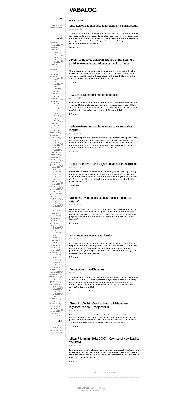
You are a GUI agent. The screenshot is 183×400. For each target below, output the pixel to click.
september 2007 (54, 223)
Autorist (60, 23)
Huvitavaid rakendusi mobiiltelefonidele (93, 94)
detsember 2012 (55, 69)
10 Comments (74, 185)
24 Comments (74, 47)
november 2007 (55, 218)
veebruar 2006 (55, 269)
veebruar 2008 (56, 211)
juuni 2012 (57, 84)
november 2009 (54, 160)
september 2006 (55, 252)
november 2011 (55, 101)
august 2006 (55, 255)
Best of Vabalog (57, 25)
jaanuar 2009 (56, 184)
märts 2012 (57, 91)
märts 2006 (56, 267)
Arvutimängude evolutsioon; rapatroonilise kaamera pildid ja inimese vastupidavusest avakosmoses (101, 61)
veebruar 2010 (56, 152)
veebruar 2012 (56, 94)
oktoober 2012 (56, 74)
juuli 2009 (56, 169)
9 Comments (73, 257)
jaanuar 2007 (56, 243)
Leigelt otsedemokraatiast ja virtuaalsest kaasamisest (102, 164)
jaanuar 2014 (56, 45)
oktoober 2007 (56, 221)
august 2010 (55, 138)
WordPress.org (58, 332)
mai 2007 (57, 233)
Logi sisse (59, 325)
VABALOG (82, 9)
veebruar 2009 (56, 182)
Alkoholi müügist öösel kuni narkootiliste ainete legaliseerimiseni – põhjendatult (98, 305)
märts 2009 (56, 179)
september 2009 (54, 165)
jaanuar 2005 (55, 301)
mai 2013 (57, 57)
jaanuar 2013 (56, 67)
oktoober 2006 (56, 250)
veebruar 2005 (55, 299)
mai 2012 (57, 86)
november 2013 (55, 47)
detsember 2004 (54, 304)
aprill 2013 (57, 60)
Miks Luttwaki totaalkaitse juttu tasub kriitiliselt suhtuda (103, 25)
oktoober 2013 (56, 50)
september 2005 (54, 282)
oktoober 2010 (55, 133)
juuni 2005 (56, 289)
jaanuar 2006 (55, 272)
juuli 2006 (56, 257)
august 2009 (56, 167)
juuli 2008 (56, 199)
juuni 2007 (57, 230)
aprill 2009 (57, 177)
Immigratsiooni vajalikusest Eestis (90, 235)
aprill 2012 (56, 89)
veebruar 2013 (56, 64)
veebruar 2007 (56, 240)
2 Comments (73, 223)
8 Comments (73, 151)
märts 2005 (56, 296)
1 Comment (73, 82)
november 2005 (54, 277)
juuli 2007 (56, 228)
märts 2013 (57, 62)
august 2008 (55, 196)
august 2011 (55, 108)
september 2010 (55, 135)
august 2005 (55, 284)
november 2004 (54, 306)
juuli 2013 (57, 55)
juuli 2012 (57, 81)
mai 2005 (57, 291)
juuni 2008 (56, 201)
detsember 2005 (55, 274)
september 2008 (54, 194)
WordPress (102, 388)
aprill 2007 (56, 235)
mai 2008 (57, 204)
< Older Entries (97, 373)
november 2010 (54, 130)
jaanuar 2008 (56, 213)
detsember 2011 (55, 99)
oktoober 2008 (55, 191)
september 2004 (55, 311)
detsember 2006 (55, 245)
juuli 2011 (57, 111)
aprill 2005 (56, 294)
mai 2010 (57, 145)
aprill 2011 (57, 118)
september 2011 (55, 106)
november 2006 (54, 247)
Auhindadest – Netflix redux (86, 269)
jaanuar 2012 (55, 96)
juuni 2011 (57, 113)
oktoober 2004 (56, 309)
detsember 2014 (55, 42)
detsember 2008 (54, 187)
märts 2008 (57, 208)
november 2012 (55, 72)
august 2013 (56, 52)
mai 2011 (57, 116)
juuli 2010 (57, 140)
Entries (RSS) (83, 390)
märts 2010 (56, 150)
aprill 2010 (56, 147)
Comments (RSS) (98, 390)
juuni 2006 (56, 260)
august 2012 (56, 79)
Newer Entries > (110, 373)
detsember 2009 (55, 157)
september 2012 (55, 77)
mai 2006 (57, 262)
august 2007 (55, 226)
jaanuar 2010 (55, 155)
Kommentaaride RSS (56, 330)
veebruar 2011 (56, 123)
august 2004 (56, 313)
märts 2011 (56, 121)
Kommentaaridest (57, 28)
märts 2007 (57, 238)
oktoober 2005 (55, 279)
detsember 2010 (55, 128)
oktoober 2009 (56, 162)
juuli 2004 (57, 316)
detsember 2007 (54, 216)
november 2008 (54, 189)
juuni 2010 (56, 143)
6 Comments (73, 326)
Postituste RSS (58, 328)
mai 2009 (57, 174)
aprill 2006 (57, 265)
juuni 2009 (56, 172)
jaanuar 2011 (55, 125)
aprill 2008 (56, 206)
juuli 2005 (56, 287)
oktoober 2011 (55, 103)
